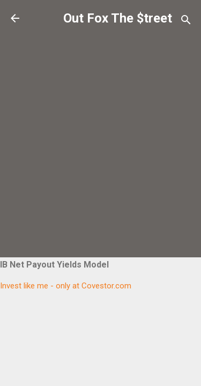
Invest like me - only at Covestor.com (65, 286)
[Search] (186, 21)
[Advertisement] (100, 132)
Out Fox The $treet (117, 18)
